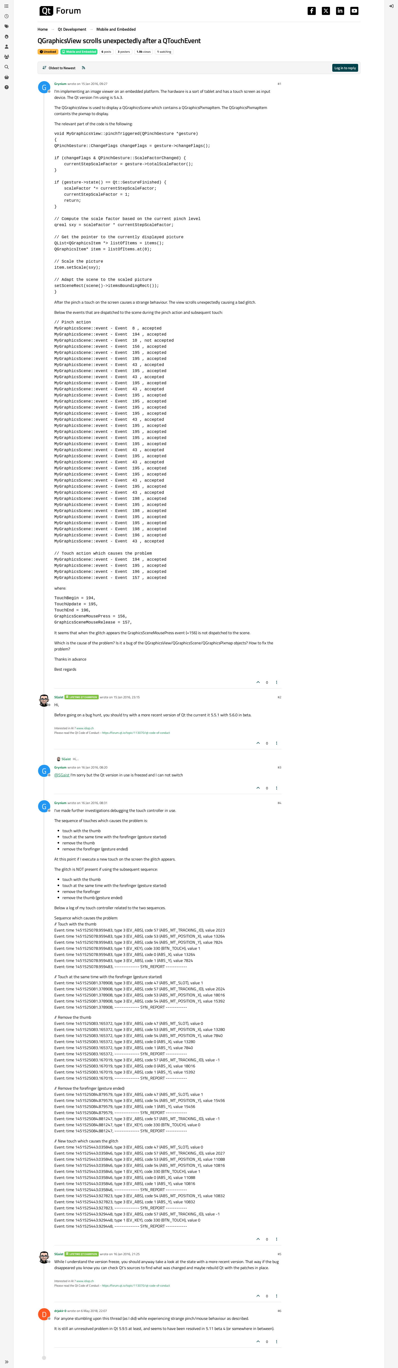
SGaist (58, 697)
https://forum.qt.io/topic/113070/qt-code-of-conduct (136, 732)
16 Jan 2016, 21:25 (126, 1253)
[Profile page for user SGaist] (44, 701)
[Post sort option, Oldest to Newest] (59, 68)
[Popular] (6, 36)
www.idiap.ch (85, 728)
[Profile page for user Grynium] (44, 87)
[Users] (6, 47)
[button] (6, 1362)
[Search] (6, 67)
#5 (279, 1253)
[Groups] (6, 57)
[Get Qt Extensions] (6, 77)
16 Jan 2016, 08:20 (94, 767)
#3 (279, 767)
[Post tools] (276, 682)
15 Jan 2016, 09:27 (94, 83)
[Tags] (6, 26)
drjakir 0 (60, 1310)
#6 (279, 1310)
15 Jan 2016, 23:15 (126, 697)
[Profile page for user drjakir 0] (44, 1314)
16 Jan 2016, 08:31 (94, 802)
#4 (279, 802)
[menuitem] (391, 6)
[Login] (391, 6)
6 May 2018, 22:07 (94, 1310)
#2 (279, 697)
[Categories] (6, 6)
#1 (279, 83)
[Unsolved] (6, 87)
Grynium (60, 83)
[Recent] (6, 16)
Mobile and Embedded (79, 51)
